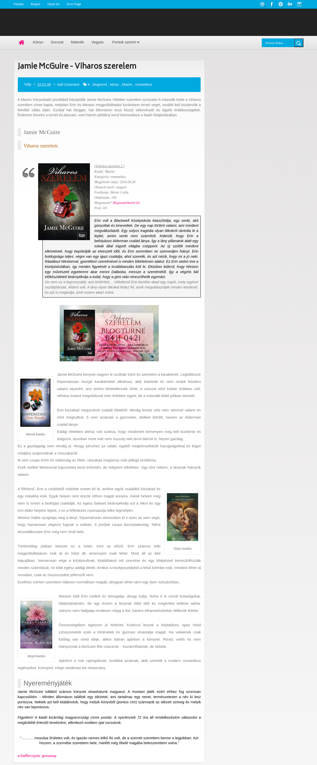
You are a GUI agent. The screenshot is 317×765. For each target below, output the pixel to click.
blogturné (100, 84)
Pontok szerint (124, 42)
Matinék (77, 42)
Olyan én (53, 4)
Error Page (74, 4)
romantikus (143, 84)
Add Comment (68, 84)
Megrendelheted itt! (126, 202)
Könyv (38, 42)
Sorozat (57, 42)
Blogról (35, 4)
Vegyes (97, 42)
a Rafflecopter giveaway (37, 756)
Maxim (127, 84)
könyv (114, 84)
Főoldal (18, 4)
